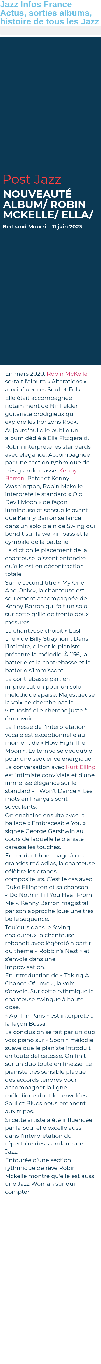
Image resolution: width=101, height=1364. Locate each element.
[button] (50, 30)
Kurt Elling (81, 767)
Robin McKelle (67, 373)
